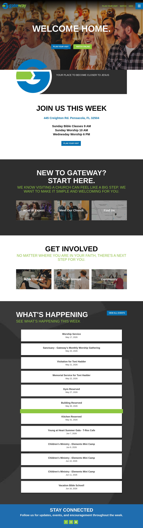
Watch (123, 6)
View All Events (117, 313)
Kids (131, 6)
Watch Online (83, 47)
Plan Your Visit (110, 6)
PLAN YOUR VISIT (61, 47)
